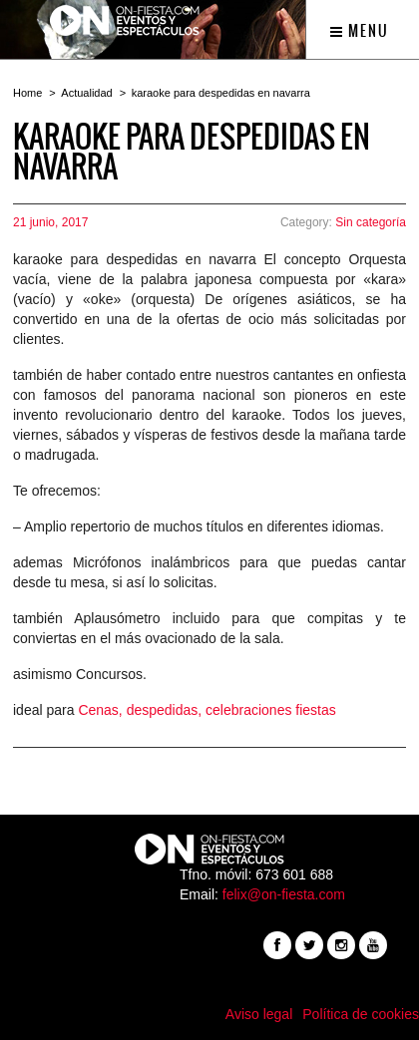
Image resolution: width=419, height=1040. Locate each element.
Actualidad (86, 93)
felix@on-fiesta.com (283, 894)
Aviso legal (258, 1014)
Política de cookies (360, 1014)
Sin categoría (370, 222)
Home (27, 93)
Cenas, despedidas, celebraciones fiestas (206, 710)
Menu (359, 31)
